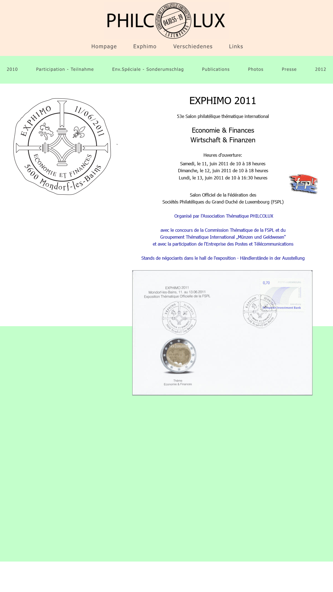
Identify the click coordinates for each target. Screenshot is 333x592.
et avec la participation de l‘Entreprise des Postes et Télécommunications (223, 244)
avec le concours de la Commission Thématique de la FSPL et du (224, 230)
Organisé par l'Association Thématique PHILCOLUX (223, 216)
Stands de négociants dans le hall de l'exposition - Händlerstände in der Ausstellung (223, 258)
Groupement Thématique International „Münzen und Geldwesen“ (223, 237)
